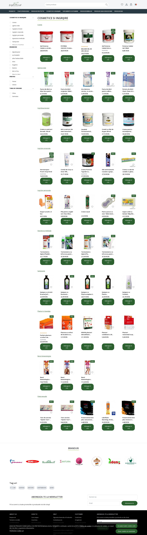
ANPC (54, 516)
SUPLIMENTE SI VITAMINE (70, 11)
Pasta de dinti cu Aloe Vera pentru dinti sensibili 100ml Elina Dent (46, 90)
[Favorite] (122, 4)
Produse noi (118, 11)
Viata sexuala (42, 396)
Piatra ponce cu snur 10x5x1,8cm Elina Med (107, 213)
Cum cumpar (35, 506)
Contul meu (78, 506)
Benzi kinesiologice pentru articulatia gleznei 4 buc (85, 378)
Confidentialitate (14, 511)
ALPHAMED (16, 55)
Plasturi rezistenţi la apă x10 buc (128, 333)
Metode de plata (36, 511)
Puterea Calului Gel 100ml (127, 47)
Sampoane (15, 42)
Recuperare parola (80, 511)
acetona (21, 476)
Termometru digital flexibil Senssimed (45, 253)
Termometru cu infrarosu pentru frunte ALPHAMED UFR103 (108, 253)
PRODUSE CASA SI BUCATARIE (103, 11)
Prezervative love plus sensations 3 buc (87, 419)
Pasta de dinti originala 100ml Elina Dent (66, 90)
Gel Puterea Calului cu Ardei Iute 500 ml (45, 47)
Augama (14, 65)
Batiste (14, 68)
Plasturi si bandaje (18, 45)
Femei (14, 81)
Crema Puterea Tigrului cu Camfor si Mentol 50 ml (87, 171)
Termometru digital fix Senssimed (85, 253)
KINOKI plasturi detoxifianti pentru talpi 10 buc (86, 333)
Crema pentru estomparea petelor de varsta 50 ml (128, 130)
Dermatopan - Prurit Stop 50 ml (46, 171)
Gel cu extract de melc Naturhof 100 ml (67, 130)
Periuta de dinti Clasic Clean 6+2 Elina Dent (127, 90)
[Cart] (131, 4)
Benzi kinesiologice (44, 356)
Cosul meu (34, 509)
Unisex (14, 85)
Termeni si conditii (15, 509)
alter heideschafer (17, 58)
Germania (15, 96)
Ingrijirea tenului (17, 29)
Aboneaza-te (129, 492)
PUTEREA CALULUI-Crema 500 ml (66, 47)
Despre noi (13, 506)
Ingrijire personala (17, 35)
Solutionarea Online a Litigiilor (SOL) (63, 519)
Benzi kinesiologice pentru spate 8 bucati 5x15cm (66, 378)
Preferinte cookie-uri (17, 531)
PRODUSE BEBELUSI (86, 11)
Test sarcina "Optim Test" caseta (65, 419)
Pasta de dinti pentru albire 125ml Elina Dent (107, 90)
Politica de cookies (85, 526)
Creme (14, 22)
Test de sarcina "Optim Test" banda (45, 419)
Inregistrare (78, 509)
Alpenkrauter (16, 52)
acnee (52, 476)
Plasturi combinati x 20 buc (107, 333)
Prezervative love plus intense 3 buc (128, 419)
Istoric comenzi (79, 514)
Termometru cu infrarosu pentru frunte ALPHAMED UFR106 (66, 253)
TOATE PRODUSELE (23, 11)
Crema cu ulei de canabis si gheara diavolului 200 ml (128, 171)
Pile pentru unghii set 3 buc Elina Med (67, 213)
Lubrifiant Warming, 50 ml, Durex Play (107, 419)
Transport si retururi (37, 514)
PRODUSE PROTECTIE (37, 11)
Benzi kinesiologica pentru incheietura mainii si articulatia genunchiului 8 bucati (45, 378)
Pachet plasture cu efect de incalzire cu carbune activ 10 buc (45, 336)
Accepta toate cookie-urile (126, 526)
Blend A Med (16, 74)
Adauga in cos (46, 58)
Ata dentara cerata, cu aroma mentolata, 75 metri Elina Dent (87, 90)
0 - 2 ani (12, 476)
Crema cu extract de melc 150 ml (46, 130)
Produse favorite (80, 516)
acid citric (31, 476)
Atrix (13, 61)
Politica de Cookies (15, 518)
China (14, 93)
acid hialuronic (42, 476)
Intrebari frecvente (58, 511)
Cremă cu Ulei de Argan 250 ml (107, 130)
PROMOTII (12, 11)
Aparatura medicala (18, 38)
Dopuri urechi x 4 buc (46, 213)
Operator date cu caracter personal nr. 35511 (20, 515)
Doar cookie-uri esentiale (126, 531)
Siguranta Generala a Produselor (62, 506)
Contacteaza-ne (57, 509)
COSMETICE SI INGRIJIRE (53, 11)
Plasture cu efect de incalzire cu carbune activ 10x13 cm (67, 333)
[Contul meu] (126, 4)
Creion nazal (85, 212)
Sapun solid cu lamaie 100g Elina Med (128, 213)
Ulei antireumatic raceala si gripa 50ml (108, 171)
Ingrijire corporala (17, 32)
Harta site (56, 514)
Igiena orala (16, 26)
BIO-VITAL (15, 71)
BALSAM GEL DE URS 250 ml (86, 50)
